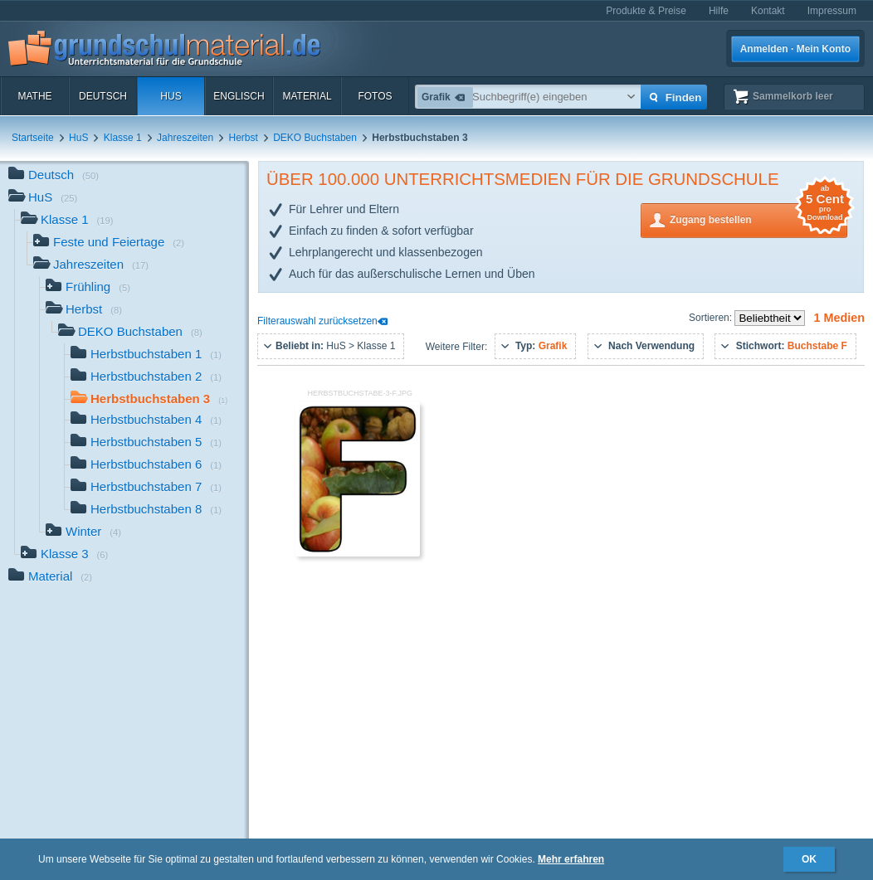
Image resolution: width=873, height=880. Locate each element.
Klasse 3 (64, 555)
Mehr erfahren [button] (571, 859)
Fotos (375, 96)
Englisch (238, 96)
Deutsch (103, 96)
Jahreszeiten (185, 137)
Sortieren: (711, 317)
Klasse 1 (123, 137)
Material (306, 96)
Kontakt (768, 11)
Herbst (243, 137)
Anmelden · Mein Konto (795, 49)
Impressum (831, 11)
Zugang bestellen (758, 218)
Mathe (34, 96)
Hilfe (719, 11)
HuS (170, 96)
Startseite (33, 137)
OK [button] (809, 859)
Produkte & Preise (646, 11)
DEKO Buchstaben (315, 137)
